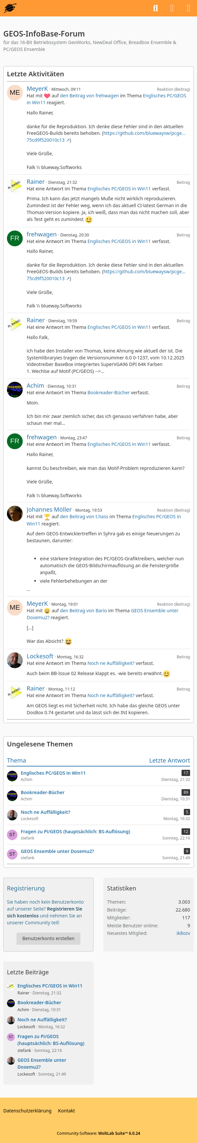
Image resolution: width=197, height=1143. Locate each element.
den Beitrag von (89, 95)
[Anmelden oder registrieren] (172, 8)
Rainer (36, 181)
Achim (35, 385)
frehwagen (42, 234)
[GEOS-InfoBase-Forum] (10, 8)
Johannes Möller (49, 509)
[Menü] (188, 8)
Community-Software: (98, 1133)
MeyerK (37, 88)
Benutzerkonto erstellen (48, 938)
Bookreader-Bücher (108, 392)
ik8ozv (183, 933)
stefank (24, 1050)
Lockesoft (40, 656)
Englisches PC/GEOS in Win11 (119, 188)
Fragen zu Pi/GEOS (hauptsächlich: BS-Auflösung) (50, 1039)
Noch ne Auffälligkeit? (110, 663)
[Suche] (155, 8)
